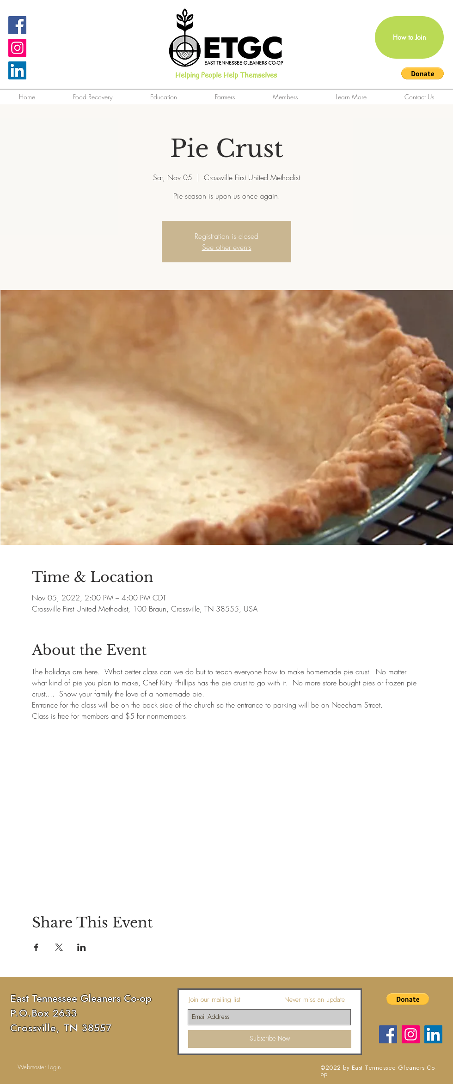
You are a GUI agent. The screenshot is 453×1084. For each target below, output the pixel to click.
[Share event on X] (59, 947)
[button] (422, 73)
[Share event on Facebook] (36, 947)
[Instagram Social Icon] (17, 48)
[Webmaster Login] (39, 1067)
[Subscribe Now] (269, 1039)
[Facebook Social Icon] (17, 25)
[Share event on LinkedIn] (81, 947)
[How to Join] (409, 37)
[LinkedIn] (17, 70)
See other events (226, 247)
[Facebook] (388, 1034)
